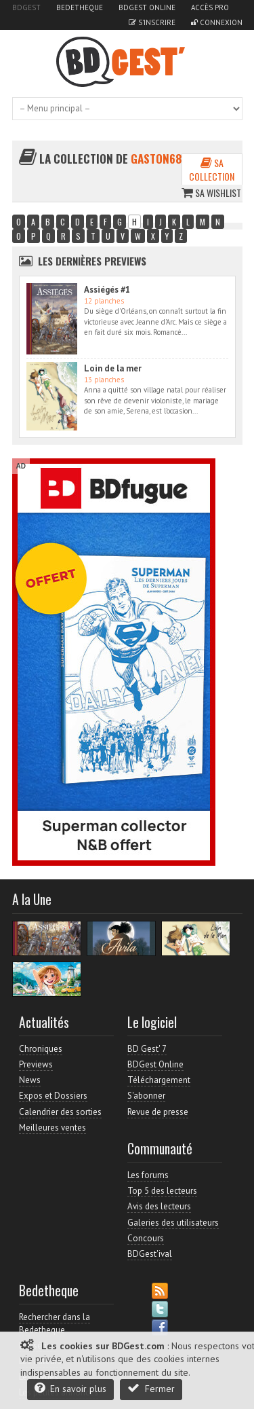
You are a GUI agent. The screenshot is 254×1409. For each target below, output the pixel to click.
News (30, 1080)
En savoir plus (70, 1388)
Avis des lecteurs (159, 1206)
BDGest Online (147, 7)
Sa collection (211, 169)
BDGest (26, 7)
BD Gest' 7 (147, 1049)
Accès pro (210, 7)
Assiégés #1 (107, 289)
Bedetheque (79, 7)
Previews (36, 1064)
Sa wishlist (211, 192)
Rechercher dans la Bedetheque (54, 1323)
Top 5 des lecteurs (162, 1190)
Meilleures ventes (52, 1127)
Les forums (148, 1175)
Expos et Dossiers (53, 1095)
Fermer (151, 1388)
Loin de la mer (113, 368)
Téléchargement (158, 1080)
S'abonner (146, 1095)
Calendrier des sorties (60, 1112)
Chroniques (40, 1049)
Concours (145, 1238)
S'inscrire (152, 22)
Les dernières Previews (92, 260)
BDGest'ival (149, 1254)
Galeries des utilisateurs (173, 1222)
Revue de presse (157, 1112)
